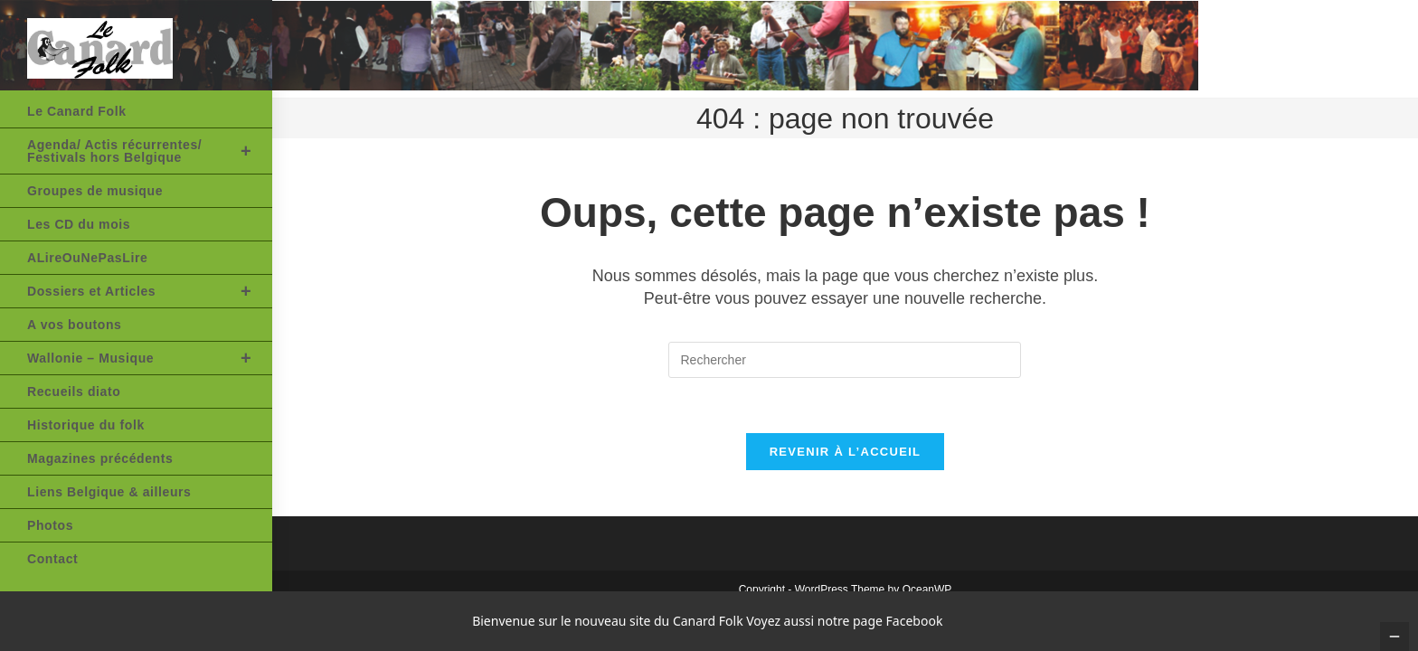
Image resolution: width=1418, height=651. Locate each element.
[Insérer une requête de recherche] (844, 360)
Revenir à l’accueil (846, 451)
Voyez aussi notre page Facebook (844, 620)
